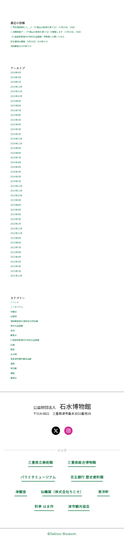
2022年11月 (16, 233)
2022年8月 (15, 242)
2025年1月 (15, 134)
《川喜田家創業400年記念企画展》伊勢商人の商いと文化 (37, 36)
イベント (14, 302)
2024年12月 (16, 138)
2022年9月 (15, 237)
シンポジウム (16, 306)
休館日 (13, 311)
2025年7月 (15, 110)
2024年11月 (16, 143)
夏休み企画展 (16, 325)
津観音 (20, 491)
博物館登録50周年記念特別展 (24, 321)
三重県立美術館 (40, 462)
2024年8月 (15, 152)
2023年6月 (15, 209)
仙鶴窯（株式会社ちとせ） (62, 491)
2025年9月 (15, 100)
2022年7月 (15, 247)
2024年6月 (15, 162)
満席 (12, 363)
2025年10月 (16, 96)
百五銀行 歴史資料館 (87, 477)
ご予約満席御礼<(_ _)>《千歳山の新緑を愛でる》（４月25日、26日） (43, 27)
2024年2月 (15, 176)
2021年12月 (16, 275)
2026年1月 (15, 81)
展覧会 (13, 335)
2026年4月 (15, 72)
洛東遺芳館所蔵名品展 (20, 358)
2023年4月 (15, 214)
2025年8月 (15, 105)
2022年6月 (15, 252)
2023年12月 (16, 185)
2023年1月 (15, 223)
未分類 (13, 354)
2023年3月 (15, 219)
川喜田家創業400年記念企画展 (24, 339)
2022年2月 (15, 266)
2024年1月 (15, 181)
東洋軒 (103, 491)
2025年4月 (15, 124)
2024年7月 (15, 157)
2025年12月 (16, 86)
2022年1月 (15, 271)
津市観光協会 (78, 506)
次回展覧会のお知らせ (20, 46)
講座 (12, 373)
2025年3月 (15, 129)
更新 (12, 349)
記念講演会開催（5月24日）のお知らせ (29, 41)
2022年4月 (15, 256)
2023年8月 (15, 204)
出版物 (13, 316)
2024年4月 (15, 166)
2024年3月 (15, 171)
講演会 (13, 377)
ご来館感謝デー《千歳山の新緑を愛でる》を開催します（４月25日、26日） (46, 31)
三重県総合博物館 (82, 462)
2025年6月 (15, 114)
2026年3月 (15, 77)
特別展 (13, 368)
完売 (12, 330)
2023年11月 (16, 190)
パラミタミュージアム (38, 477)
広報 (12, 344)
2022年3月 (15, 261)
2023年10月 (16, 195)
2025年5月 (15, 119)
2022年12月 (16, 228)
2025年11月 (16, 91)
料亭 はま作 (44, 506)
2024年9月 (15, 148)
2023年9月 (15, 200)
